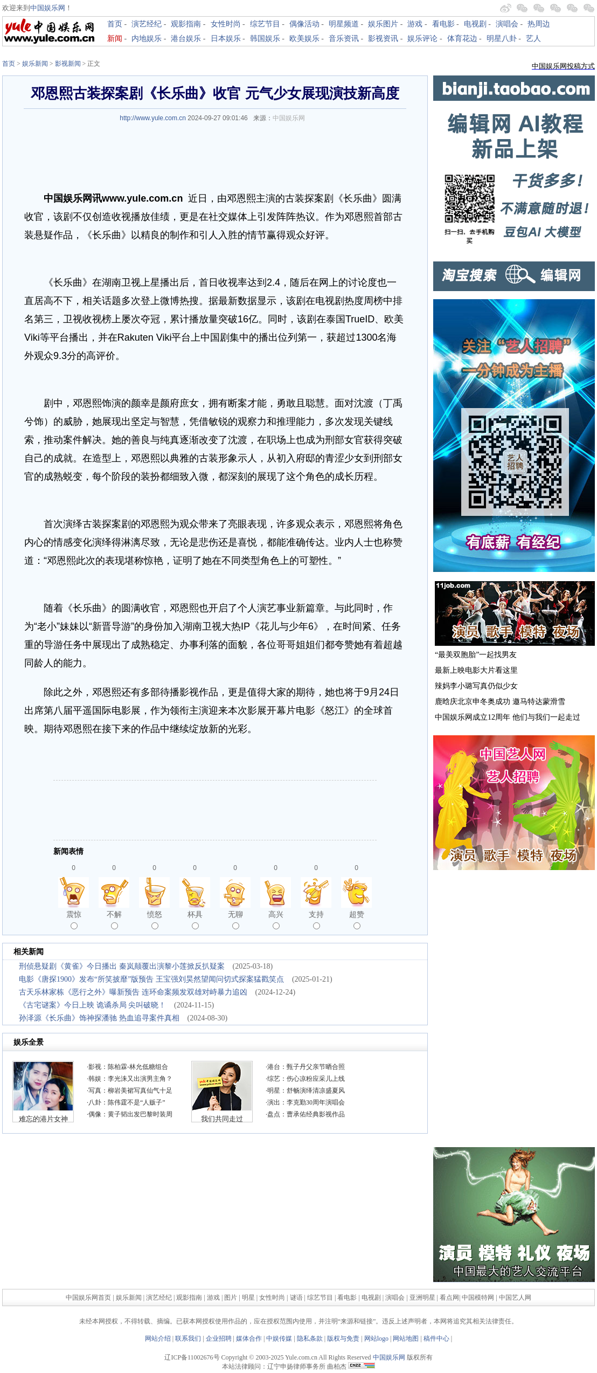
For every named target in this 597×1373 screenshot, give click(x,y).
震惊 (73, 919)
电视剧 (475, 24)
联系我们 (188, 1338)
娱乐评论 (422, 39)
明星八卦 (502, 39)
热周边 (538, 24)
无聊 (235, 919)
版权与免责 (343, 1338)
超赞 (356, 919)
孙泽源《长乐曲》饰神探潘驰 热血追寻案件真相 (99, 1018)
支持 (316, 919)
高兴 (275, 919)
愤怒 (154, 919)
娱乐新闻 (35, 63)
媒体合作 (249, 1338)
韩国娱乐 (265, 39)
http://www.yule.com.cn (153, 118)
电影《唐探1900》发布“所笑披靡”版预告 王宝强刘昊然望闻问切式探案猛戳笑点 (151, 979)
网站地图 (406, 1338)
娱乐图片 (383, 24)
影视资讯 (383, 39)
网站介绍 (158, 1338)
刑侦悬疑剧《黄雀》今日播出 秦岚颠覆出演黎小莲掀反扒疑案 (122, 966)
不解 (114, 919)
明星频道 (344, 24)
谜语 (296, 1297)
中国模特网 (478, 1297)
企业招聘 (219, 1338)
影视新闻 (68, 63)
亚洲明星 (422, 1297)
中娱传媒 (279, 1338)
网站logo (376, 1338)
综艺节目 (265, 24)
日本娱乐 (226, 39)
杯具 (195, 919)
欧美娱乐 (304, 39)
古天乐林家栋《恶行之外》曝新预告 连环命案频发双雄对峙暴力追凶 (133, 992)
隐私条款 (310, 1338)
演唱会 (507, 24)
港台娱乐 (186, 39)
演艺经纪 (146, 24)
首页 (114, 24)
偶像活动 (304, 24)
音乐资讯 (344, 39)
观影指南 (186, 24)
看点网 (449, 1297)
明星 (249, 1297)
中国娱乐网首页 (88, 1297)
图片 (230, 1297)
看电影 (443, 24)
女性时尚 (226, 24)
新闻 (114, 39)
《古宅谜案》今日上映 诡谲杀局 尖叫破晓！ (92, 1005)
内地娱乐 (146, 39)
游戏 (414, 24)
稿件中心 (436, 1338)
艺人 (533, 39)
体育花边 (462, 39)
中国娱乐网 (47, 8)
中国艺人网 (515, 1297)
